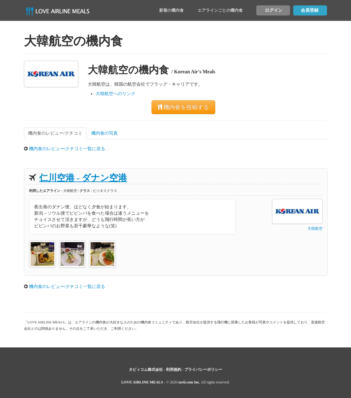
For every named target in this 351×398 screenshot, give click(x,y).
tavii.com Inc (188, 382)
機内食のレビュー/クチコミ (55, 133)
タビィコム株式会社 (146, 369)
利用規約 (173, 369)
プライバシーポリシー (203, 369)
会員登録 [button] (309, 10)
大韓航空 (315, 228)
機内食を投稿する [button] (183, 107)
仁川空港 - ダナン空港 (83, 178)
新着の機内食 (171, 10)
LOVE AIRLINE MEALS (142, 382)
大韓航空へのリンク (115, 93)
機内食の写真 (104, 133)
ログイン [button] (274, 10)
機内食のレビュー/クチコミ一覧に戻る (67, 148)
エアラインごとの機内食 (220, 10)
